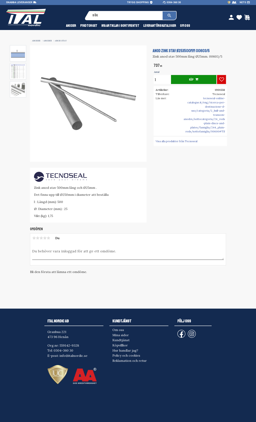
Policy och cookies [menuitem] (126, 355)
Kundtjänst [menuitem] (121, 340)
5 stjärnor (48, 238)
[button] (221, 79)
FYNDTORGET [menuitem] (88, 26)
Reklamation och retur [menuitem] (129, 361)
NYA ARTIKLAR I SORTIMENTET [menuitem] (120, 26)
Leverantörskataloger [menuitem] (159, 26)
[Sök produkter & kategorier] (126, 15)
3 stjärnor (41, 238)
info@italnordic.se (73, 356)
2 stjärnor (37, 238)
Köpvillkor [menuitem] (120, 345)
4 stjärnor (45, 238)
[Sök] (169, 15)
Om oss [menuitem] (185, 26)
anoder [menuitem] (71, 26)
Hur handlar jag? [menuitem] (125, 350)
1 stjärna (34, 238)
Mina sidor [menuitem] (120, 335)
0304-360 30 (174, 2)
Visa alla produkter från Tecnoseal (176, 141)
